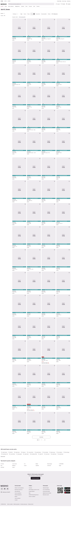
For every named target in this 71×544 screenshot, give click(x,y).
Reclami (16, 496)
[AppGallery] (67, 492)
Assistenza (68, 1)
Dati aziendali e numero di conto (34, 489)
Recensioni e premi (46, 494)
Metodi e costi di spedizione (19, 487)
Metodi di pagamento (18, 494)
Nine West (2, 467)
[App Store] (67, 490)
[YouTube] (5, 489)
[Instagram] (2, 489)
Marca (33, 13)
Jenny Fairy (49, 465)
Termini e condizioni (32, 496)
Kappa (60, 465)
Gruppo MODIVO (32, 491)
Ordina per (15, 14)
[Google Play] (67, 488)
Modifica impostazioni (16, 504)
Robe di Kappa (49, 463)
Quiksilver (37, 465)
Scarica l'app (64, 1)
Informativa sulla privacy (23, 504)
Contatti (16, 499)
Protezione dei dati (30, 504)
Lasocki (25, 465)
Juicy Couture (14, 463)
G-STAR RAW (61, 463)
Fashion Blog (59, 1)
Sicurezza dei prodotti (46, 491)
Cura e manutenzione (46, 489)
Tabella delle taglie (46, 487)
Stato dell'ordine (17, 491)
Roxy (1, 465)
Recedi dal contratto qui (18, 489)
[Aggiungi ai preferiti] (25, 20)
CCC (25, 463)
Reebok (37, 463)
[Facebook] (8, 489)
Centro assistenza (17, 498)
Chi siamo (30, 487)
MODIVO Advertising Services (33, 494)
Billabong (13, 465)
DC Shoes (2, 463)
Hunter (13, 467)
